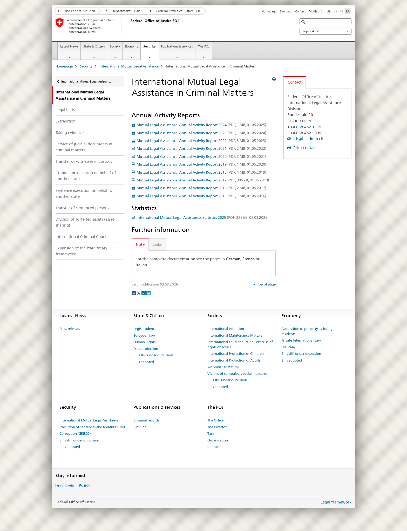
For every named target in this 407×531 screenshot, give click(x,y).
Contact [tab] (295, 82)
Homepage (269, 11)
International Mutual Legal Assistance (129, 66)
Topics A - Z (325, 31)
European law (144, 335)
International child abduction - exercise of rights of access (240, 344)
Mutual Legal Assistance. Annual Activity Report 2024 (201, 125)
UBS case (288, 347)
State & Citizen (94, 46)
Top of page (266, 284)
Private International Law (301, 340)
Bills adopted (143, 362)
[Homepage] (130, 25)
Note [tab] (140, 244)
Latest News (69, 46)
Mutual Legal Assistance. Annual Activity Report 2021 (201, 148)
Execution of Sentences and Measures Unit (92, 427)
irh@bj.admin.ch (307, 138)
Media (313, 11)
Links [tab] (157, 244)
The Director (217, 427)
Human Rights (144, 342)
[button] (303, 22)
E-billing (140, 427)
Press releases (69, 328)
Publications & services (177, 46)
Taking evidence (70, 132)
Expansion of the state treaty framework (81, 251)
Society (115, 46)
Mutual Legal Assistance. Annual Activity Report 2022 (201, 141)
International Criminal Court (81, 236)
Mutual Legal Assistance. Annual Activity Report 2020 (201, 156)
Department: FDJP (123, 11)
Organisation (217, 440)
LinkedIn (68, 485)
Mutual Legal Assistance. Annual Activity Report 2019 (201, 164)
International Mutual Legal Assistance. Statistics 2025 (203, 217)
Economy (131, 46)
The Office (215, 420)
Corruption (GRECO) (75, 433)
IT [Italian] (341, 11)
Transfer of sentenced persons (82, 207)
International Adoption (225, 328)
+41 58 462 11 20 (306, 126)
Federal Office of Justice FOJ (175, 11)
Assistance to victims (223, 367)
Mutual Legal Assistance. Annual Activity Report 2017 (203, 180)
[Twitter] (139, 293)
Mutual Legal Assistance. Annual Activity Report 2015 (201, 196)
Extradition (66, 121)
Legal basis (65, 109)
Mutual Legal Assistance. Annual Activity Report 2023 (201, 133)
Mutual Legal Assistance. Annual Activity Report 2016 (201, 188)
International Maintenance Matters (234, 335)
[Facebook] (134, 293)
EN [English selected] (348, 11)
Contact (300, 11)
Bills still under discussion (153, 355)
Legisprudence (144, 328)
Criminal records (146, 420)
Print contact (304, 147)
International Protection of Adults (233, 360)
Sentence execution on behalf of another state (85, 193)
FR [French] (335, 11)
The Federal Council (76, 11)
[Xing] (143, 293)
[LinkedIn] (148, 293)
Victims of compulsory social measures (237, 373)
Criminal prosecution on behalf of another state (86, 175)
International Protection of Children (235, 353)
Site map (285, 11)
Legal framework (336, 502)
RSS (87, 485)
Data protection (145, 348)
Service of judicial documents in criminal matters (84, 146)
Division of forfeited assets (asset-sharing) (86, 222)
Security (150, 48)
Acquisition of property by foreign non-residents (312, 331)
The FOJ (203, 46)
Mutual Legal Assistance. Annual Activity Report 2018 (201, 172)
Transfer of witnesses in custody (84, 161)
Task (210, 433)
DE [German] (329, 11)
